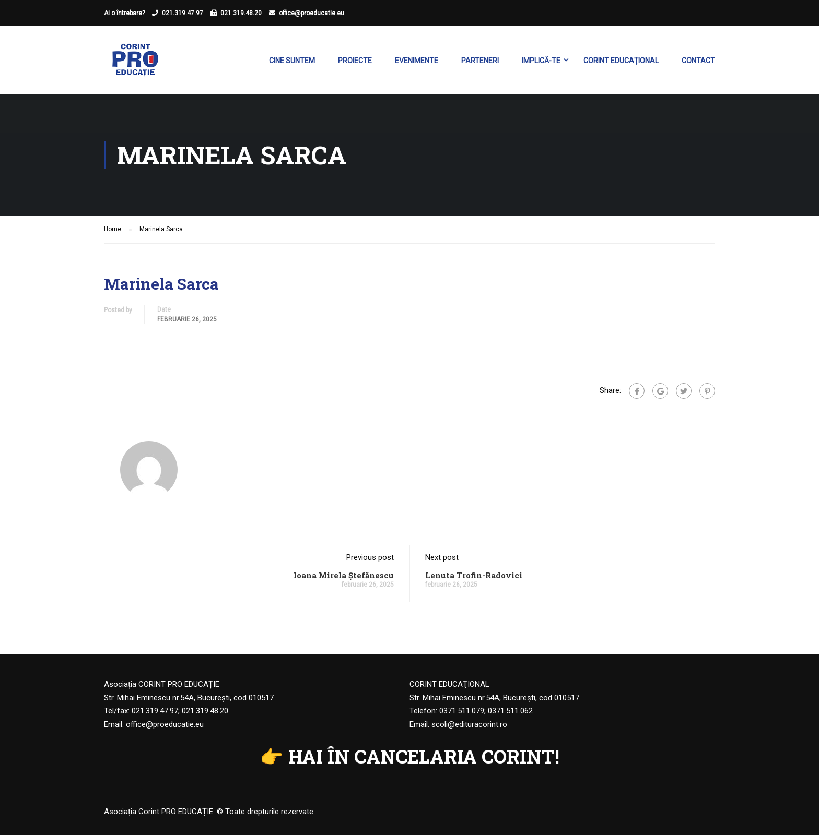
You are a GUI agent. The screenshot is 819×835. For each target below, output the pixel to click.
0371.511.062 (510, 710)
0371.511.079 (461, 710)
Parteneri (480, 60)
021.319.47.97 (182, 13)
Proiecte (355, 60)
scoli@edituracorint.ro (469, 724)
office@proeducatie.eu (311, 13)
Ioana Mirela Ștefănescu (344, 575)
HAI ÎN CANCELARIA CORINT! (423, 756)
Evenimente (416, 60)
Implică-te (541, 60)
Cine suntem (292, 60)
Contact (698, 60)
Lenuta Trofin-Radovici (473, 575)
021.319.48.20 (241, 13)
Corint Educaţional (621, 60)
